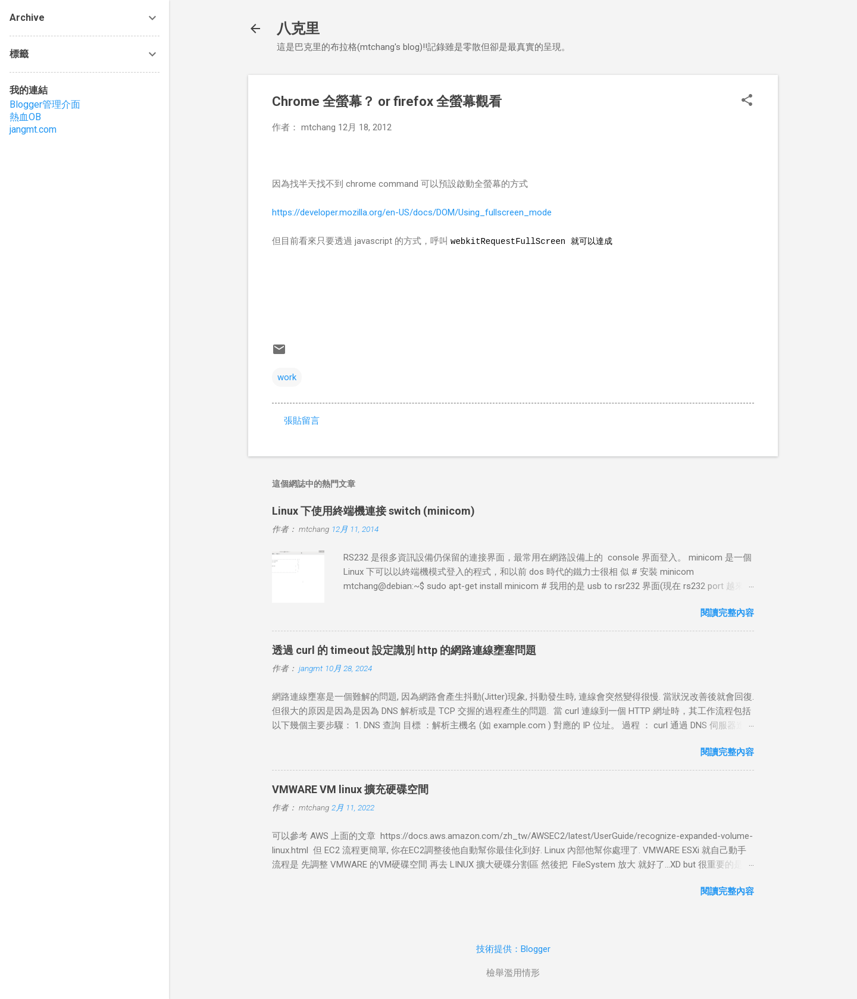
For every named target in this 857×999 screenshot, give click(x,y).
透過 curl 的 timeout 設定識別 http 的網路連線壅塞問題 (404, 650)
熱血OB (25, 117)
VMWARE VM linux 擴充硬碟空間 (350, 789)
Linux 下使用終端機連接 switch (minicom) (373, 511)
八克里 (298, 28)
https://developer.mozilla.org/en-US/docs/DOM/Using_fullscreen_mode (412, 212)
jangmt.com (33, 129)
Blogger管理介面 (45, 104)
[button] (747, 101)
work (286, 377)
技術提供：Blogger (513, 949)
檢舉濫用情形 (513, 972)
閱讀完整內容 (727, 612)
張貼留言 (302, 420)
